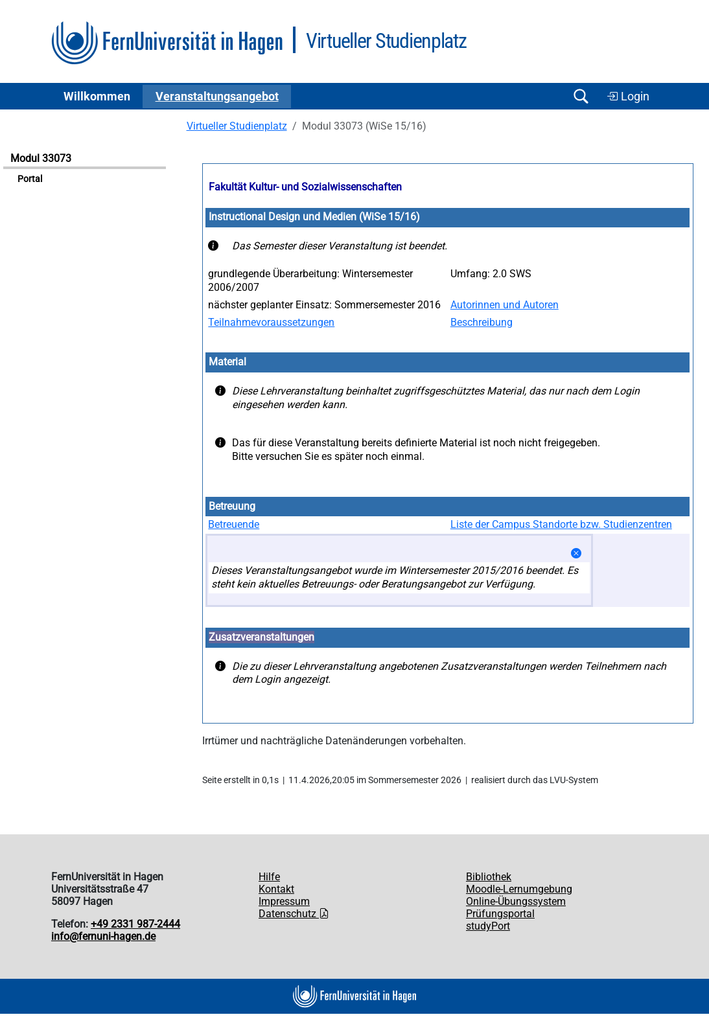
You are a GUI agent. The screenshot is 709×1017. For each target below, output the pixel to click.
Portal (29, 179)
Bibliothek (488, 877)
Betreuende (233, 524)
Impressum (284, 901)
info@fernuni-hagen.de (103, 936)
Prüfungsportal (500, 914)
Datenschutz (294, 914)
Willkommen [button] (97, 96)
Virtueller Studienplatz (237, 126)
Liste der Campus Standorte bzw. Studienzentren (561, 524)
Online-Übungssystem (516, 901)
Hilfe (269, 877)
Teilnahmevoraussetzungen (271, 322)
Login (628, 96)
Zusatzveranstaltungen (261, 637)
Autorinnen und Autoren (504, 305)
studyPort (488, 926)
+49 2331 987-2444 (135, 924)
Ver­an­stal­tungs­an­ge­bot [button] (217, 96)
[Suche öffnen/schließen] (580, 96)
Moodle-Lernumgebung (519, 889)
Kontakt (276, 889)
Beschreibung (481, 322)
